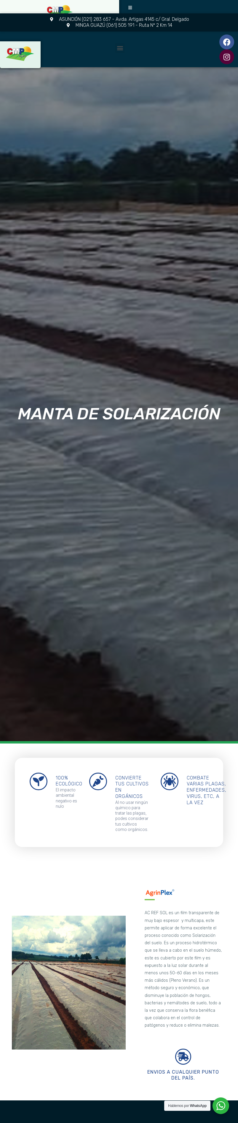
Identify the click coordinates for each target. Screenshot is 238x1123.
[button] (130, 8)
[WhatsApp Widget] (221, 1105)
